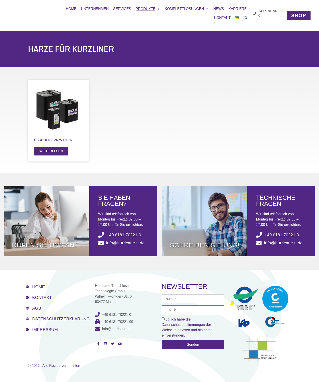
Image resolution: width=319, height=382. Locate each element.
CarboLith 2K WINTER (53, 140)
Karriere (237, 9)
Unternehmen (94, 9)
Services (122, 9)
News (218, 9)
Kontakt (222, 18)
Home (71, 9)
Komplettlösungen (187, 8)
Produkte (148, 8)
